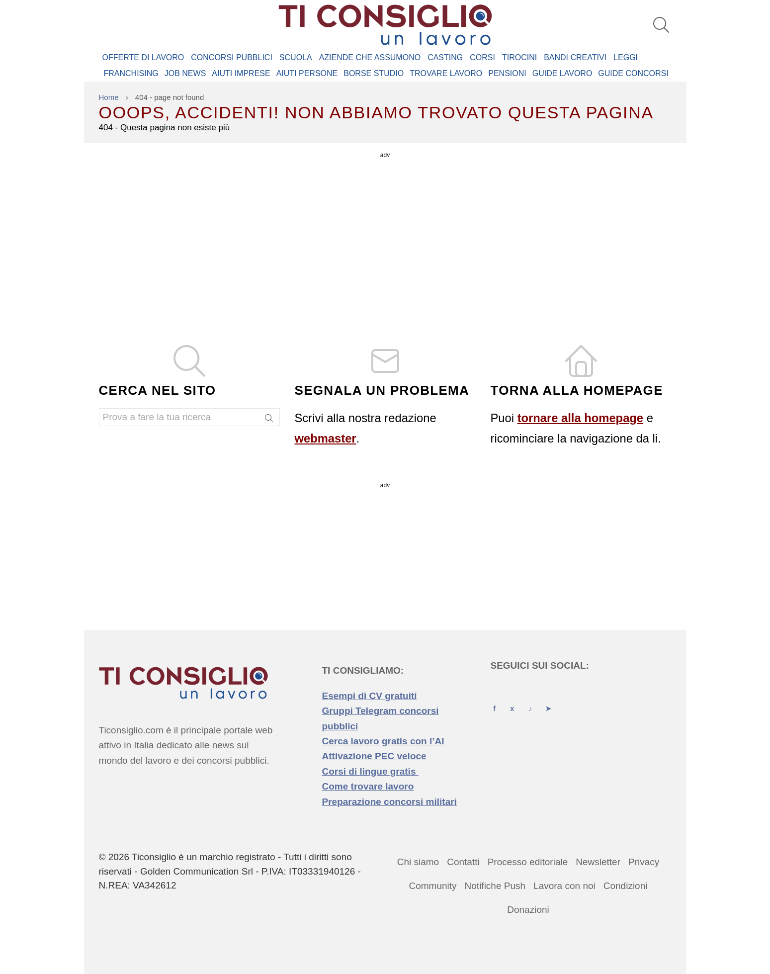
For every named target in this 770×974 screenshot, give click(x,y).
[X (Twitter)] (512, 699)
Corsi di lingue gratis (370, 771)
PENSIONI (507, 73)
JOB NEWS (185, 73)
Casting (445, 57)
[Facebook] (495, 699)
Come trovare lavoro (368, 786)
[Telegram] (548, 699)
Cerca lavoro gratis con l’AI (383, 741)
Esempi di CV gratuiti (369, 696)
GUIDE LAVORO (562, 73)
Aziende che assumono (370, 57)
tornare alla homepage (580, 418)
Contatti (463, 862)
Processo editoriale (528, 862)
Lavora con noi (564, 886)
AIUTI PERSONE (307, 73)
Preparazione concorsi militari (389, 802)
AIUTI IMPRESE (241, 73)
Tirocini (519, 57)
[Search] (269, 419)
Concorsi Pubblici (231, 57)
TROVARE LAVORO (446, 73)
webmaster (325, 438)
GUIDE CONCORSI (633, 73)
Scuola (295, 57)
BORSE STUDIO (373, 73)
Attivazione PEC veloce (374, 756)
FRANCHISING (131, 73)
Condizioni (625, 886)
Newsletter (598, 862)
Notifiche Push (495, 886)
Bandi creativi (575, 57)
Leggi (625, 57)
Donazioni (528, 909)
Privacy (643, 862)
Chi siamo (418, 862)
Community (433, 886)
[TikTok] (530, 699)
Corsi (482, 57)
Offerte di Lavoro (143, 57)
